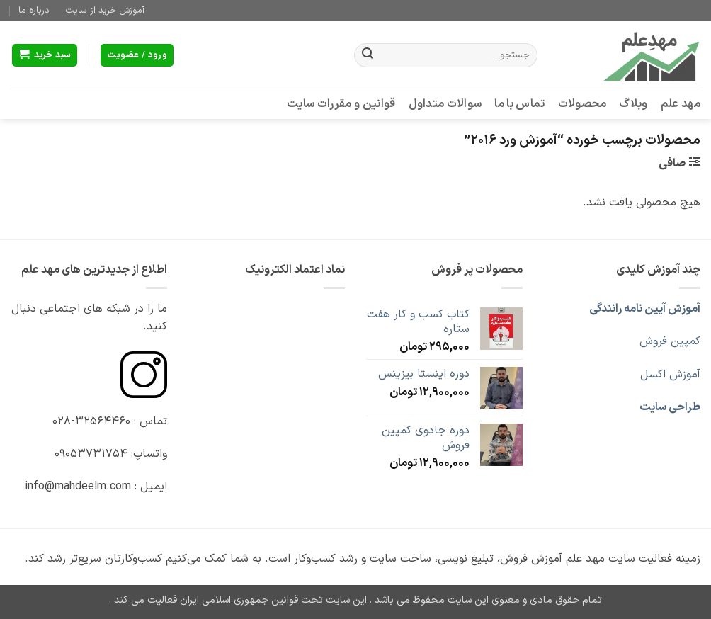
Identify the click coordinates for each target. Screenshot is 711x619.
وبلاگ (633, 104)
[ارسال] (368, 55)
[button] (45, 55)
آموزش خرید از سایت (105, 10)
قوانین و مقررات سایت (341, 104)
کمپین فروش (669, 341)
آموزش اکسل (670, 374)
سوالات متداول (445, 104)
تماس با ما (519, 104)
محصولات (582, 104)
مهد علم (680, 104)
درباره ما (34, 10)
